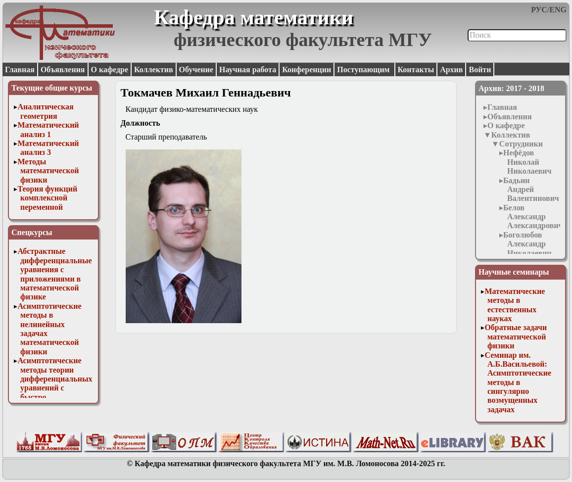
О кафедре (109, 69)
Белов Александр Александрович (533, 216)
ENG (558, 9)
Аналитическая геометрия (45, 111)
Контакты (416, 69)
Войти (480, 69)
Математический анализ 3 (48, 147)
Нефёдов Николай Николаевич (527, 161)
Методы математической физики (48, 170)
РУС (539, 9)
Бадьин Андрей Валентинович (531, 189)
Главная (20, 69)
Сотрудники (521, 144)
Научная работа (247, 69)
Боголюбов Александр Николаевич (527, 244)
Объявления (63, 69)
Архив (451, 69)
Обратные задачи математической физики (515, 336)
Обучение (196, 69)
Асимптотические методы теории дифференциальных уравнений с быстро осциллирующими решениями (54, 387)
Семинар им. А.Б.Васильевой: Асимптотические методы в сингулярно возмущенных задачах (517, 382)
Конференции (306, 69)
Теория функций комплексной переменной (47, 198)
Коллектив (153, 69)
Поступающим (364, 69)
